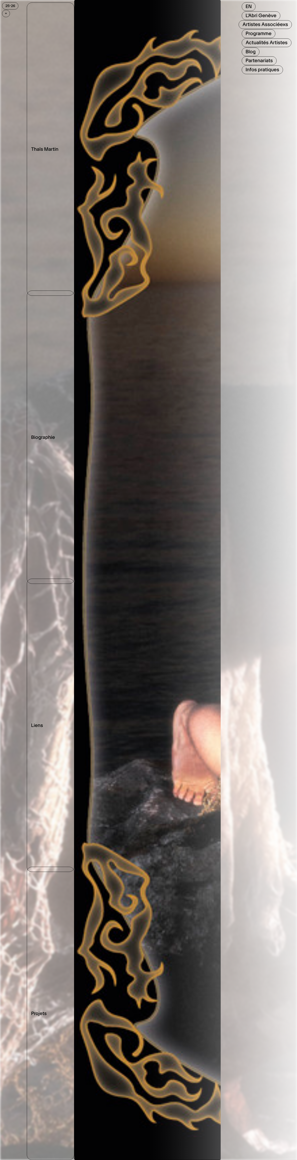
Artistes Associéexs (265, 24)
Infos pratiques (262, 69)
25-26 (10, 6)
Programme (259, 33)
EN (249, 6)
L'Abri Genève (261, 15)
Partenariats (259, 60)
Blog (251, 52)
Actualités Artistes (267, 42)
